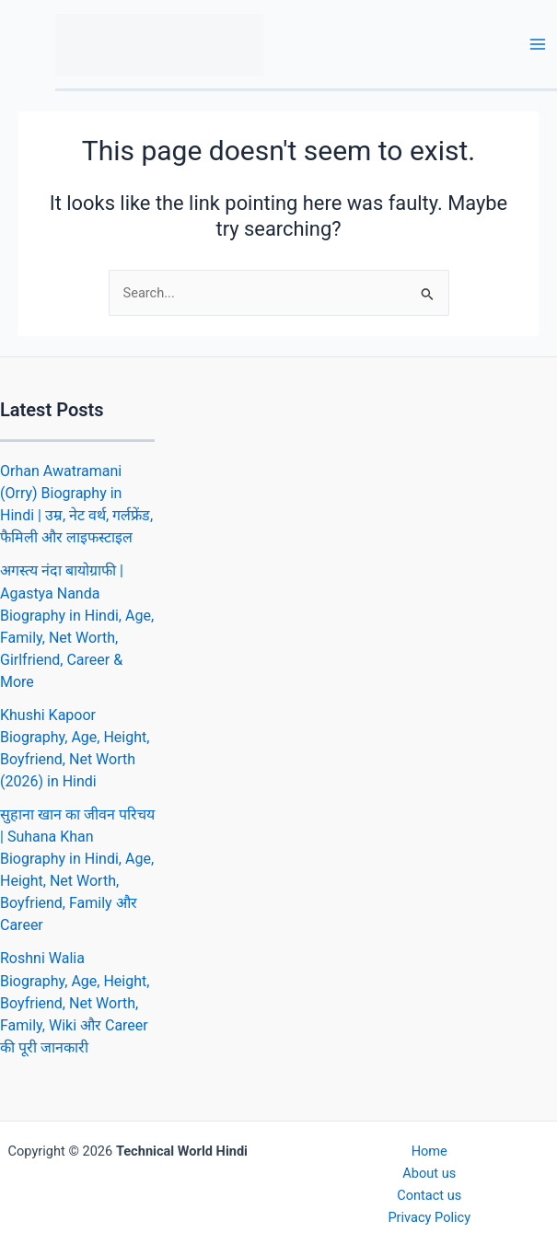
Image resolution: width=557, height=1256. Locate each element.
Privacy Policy (429, 1217)
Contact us (429, 1195)
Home (429, 1151)
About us (429, 1173)
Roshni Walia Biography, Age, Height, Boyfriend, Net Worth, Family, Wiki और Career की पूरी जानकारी (74, 1002)
